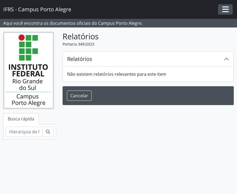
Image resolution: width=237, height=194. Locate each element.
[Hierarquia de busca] (24, 132)
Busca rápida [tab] (21, 119)
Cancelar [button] (79, 96)
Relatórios (79, 59)
